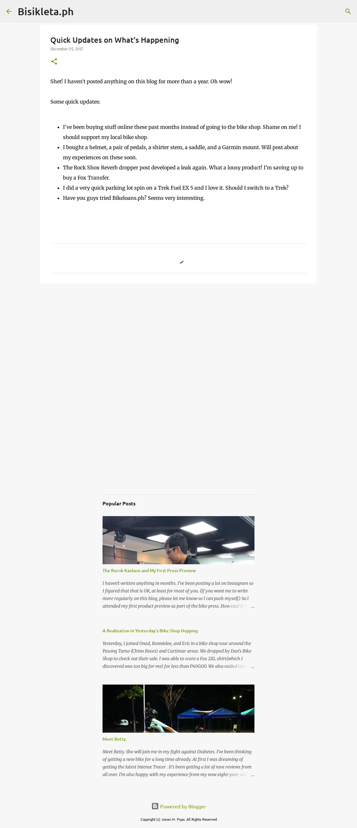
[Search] (82, 11)
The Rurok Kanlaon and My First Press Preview (149, 570)
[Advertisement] (178, 337)
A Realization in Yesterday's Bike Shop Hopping (150, 631)
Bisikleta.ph (46, 11)
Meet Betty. (115, 739)
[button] (54, 62)
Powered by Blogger (178, 806)
